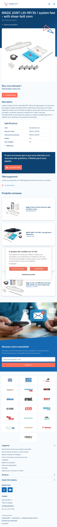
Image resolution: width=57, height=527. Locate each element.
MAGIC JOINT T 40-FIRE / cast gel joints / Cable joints (39, 233)
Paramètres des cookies (28, 274)
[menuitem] (16, 449)
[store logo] (11, 4)
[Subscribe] (28, 365)
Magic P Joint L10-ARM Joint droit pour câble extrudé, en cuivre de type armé (38, 284)
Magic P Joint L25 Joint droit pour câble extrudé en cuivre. (38, 208)
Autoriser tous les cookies (18, 268)
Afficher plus (10, 145)
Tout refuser (39, 269)
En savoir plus (13, 263)
